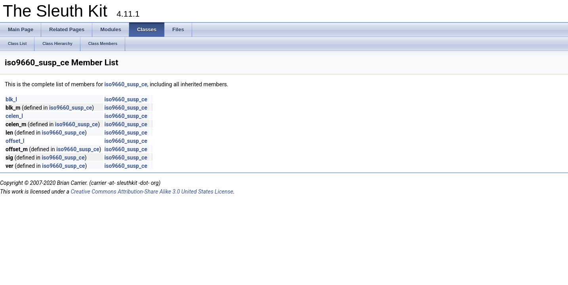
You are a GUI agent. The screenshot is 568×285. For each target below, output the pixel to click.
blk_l (11, 99)
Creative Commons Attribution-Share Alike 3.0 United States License (152, 191)
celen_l (14, 116)
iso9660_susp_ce (125, 84)
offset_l (15, 141)
